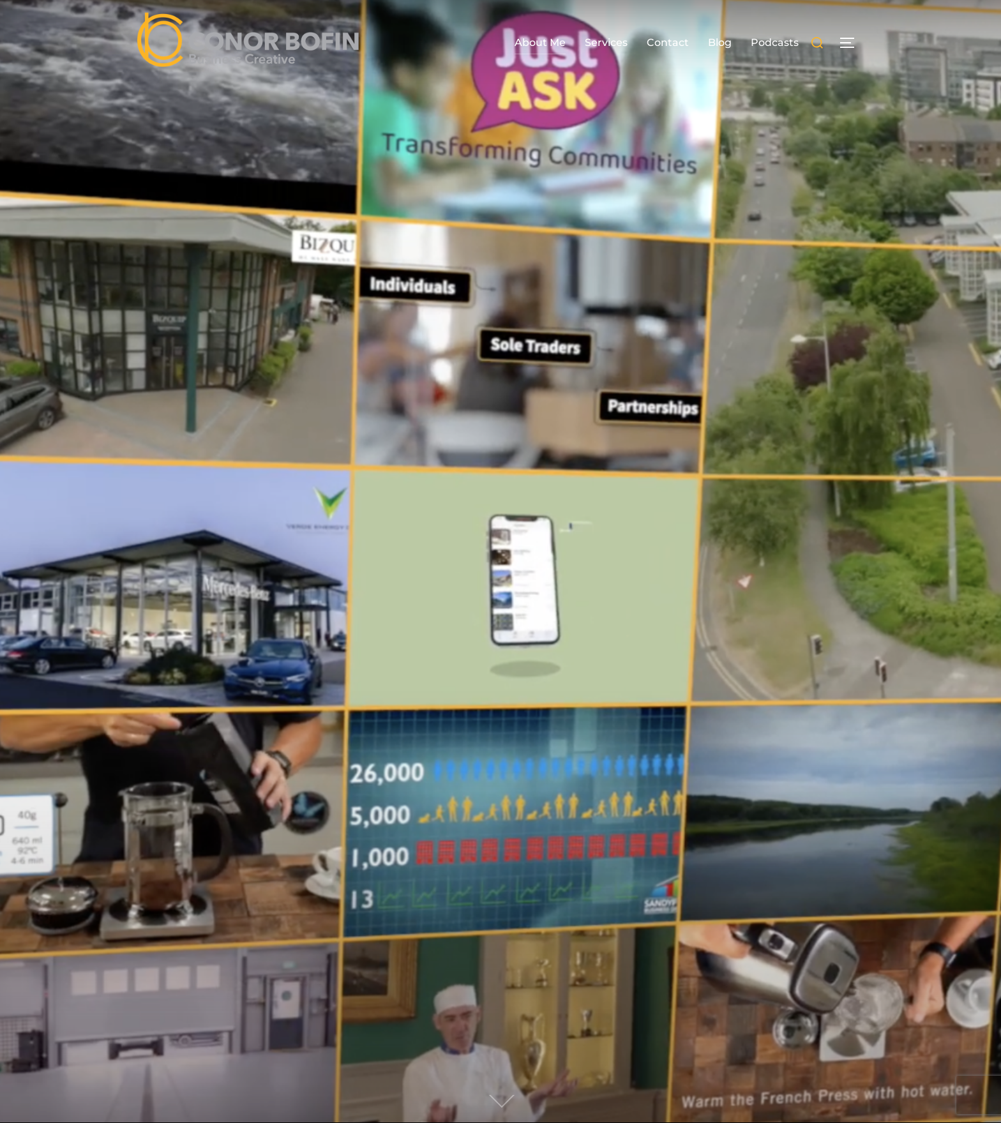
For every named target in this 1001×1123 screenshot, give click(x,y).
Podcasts (775, 42)
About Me (540, 42)
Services (606, 42)
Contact (668, 42)
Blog (720, 42)
